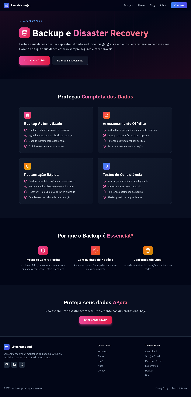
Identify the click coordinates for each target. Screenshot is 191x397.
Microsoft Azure (153, 361)
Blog (152, 5)
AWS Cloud (151, 351)
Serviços (128, 5)
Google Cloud (152, 356)
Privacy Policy (162, 388)
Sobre (163, 5)
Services (102, 351)
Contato (179, 5)
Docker (149, 370)
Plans (101, 356)
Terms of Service (179, 388)
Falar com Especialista (70, 60)
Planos (141, 5)
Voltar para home (30, 20)
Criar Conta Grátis (34, 60)
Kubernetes (151, 365)
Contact (102, 370)
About (101, 365)
